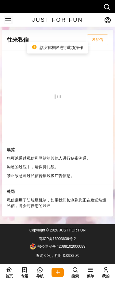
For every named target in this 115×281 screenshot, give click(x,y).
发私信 (97, 40)
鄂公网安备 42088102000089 (58, 246)
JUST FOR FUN (72, 230)
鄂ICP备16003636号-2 (57, 239)
